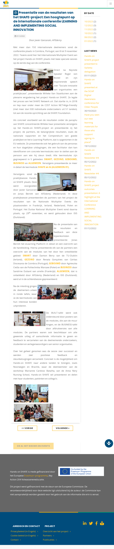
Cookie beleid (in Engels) (23, 535)
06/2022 (88, 37)
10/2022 (88, 33)
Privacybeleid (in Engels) (23, 531)
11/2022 (88, 29)
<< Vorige (27, 428)
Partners (47, 535)
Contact (15, 539)
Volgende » (62, 428)
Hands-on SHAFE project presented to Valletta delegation (91, 63)
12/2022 (88, 25)
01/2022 (88, 41)
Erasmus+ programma (36, 475)
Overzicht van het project (55, 531)
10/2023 (88, 21)
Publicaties (48, 539)
